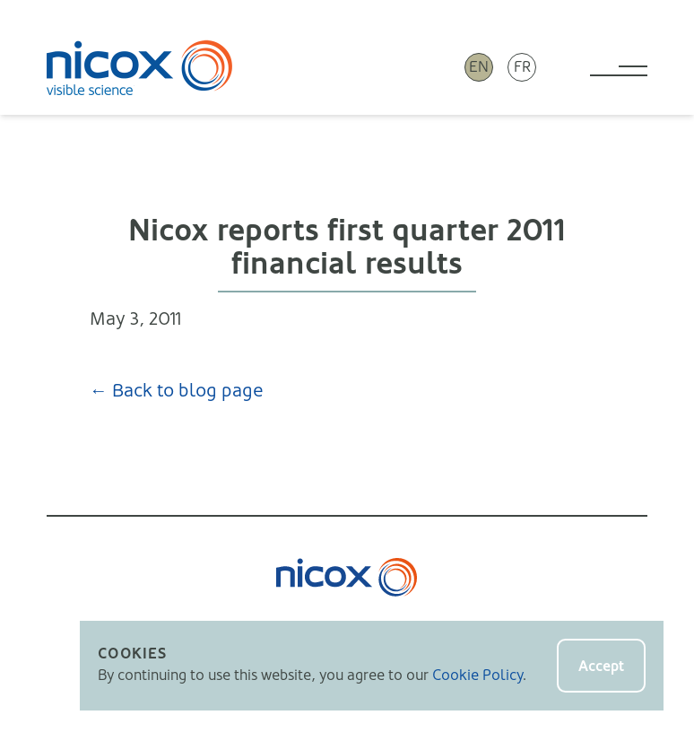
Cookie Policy (477, 675)
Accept (601, 666)
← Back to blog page (177, 390)
